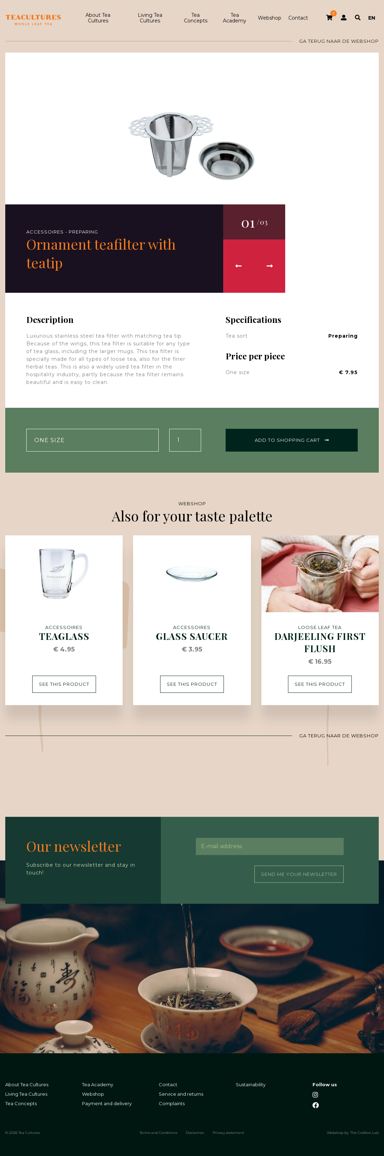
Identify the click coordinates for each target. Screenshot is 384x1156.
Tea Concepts (195, 18)
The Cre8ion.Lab (364, 1132)
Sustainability (251, 1084)
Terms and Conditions (158, 1132)
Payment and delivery (107, 1103)
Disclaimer (195, 1132)
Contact (298, 18)
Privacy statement (228, 1132)
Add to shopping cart (292, 440)
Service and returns (181, 1093)
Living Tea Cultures (150, 18)
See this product (64, 684)
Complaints (172, 1103)
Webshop (269, 18)
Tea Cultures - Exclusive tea (33, 20)
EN (371, 18)
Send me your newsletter (299, 874)
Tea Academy (234, 18)
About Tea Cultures (97, 18)
